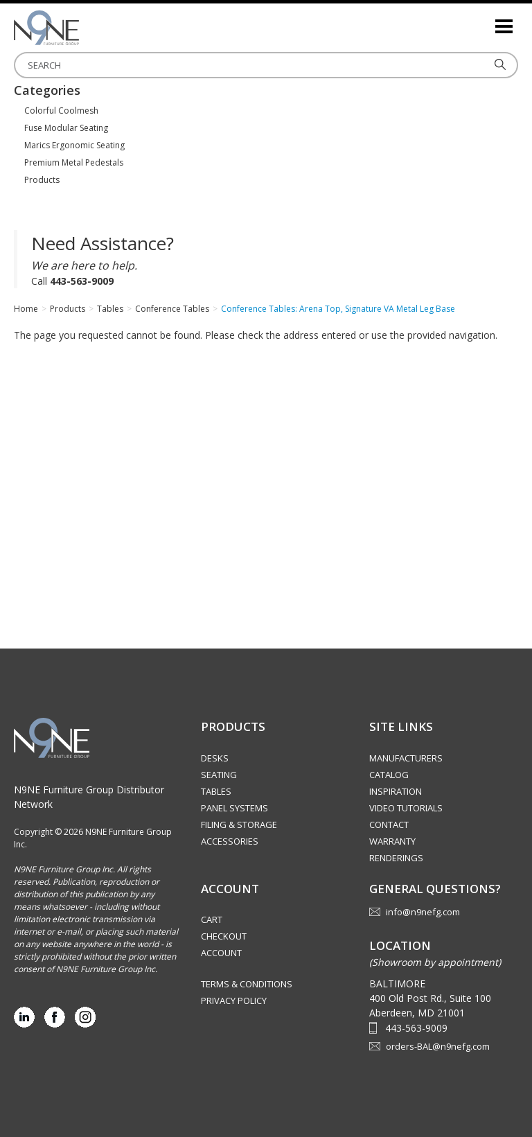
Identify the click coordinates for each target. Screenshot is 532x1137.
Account (221, 952)
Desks (215, 758)
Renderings (396, 858)
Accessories (229, 841)
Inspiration (395, 791)
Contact (389, 824)
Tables (216, 791)
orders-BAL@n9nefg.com (438, 1046)
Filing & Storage (239, 824)
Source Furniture (83, 27)
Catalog (389, 774)
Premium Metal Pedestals (73, 162)
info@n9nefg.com (423, 912)
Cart (211, 919)
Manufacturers (406, 758)
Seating (219, 774)
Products (42, 180)
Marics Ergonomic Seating (74, 145)
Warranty (392, 841)
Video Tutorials (406, 808)
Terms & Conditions (246, 984)
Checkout (224, 936)
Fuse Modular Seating (66, 128)
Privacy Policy (234, 1000)
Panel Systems (234, 808)
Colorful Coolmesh (61, 110)
